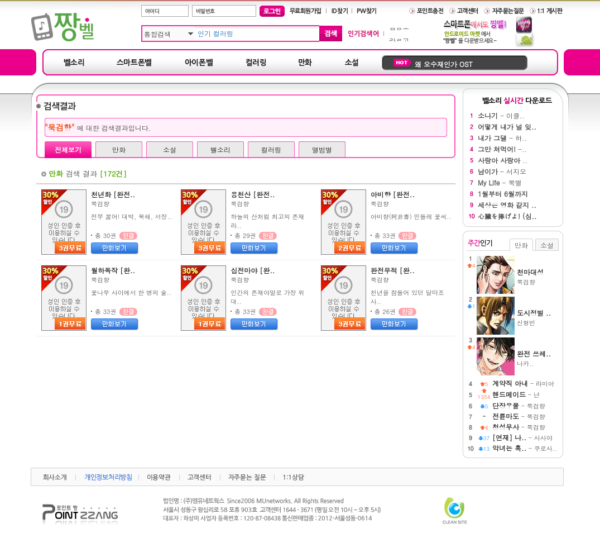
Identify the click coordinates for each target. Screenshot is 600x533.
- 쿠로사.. (524, 448)
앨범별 (322, 149)
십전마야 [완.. (253, 270)
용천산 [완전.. (253, 194)
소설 (169, 149)
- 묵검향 (518, 406)
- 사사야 (522, 438)
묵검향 (100, 203)
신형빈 (538, 317)
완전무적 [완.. (393, 270)
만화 (119, 149)
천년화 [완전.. (113, 194)
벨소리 (220, 149)
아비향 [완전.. (393, 194)
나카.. (538, 358)
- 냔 (516, 395)
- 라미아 (523, 383)
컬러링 (271, 149)
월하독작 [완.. (113, 270)
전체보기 (68, 149)
